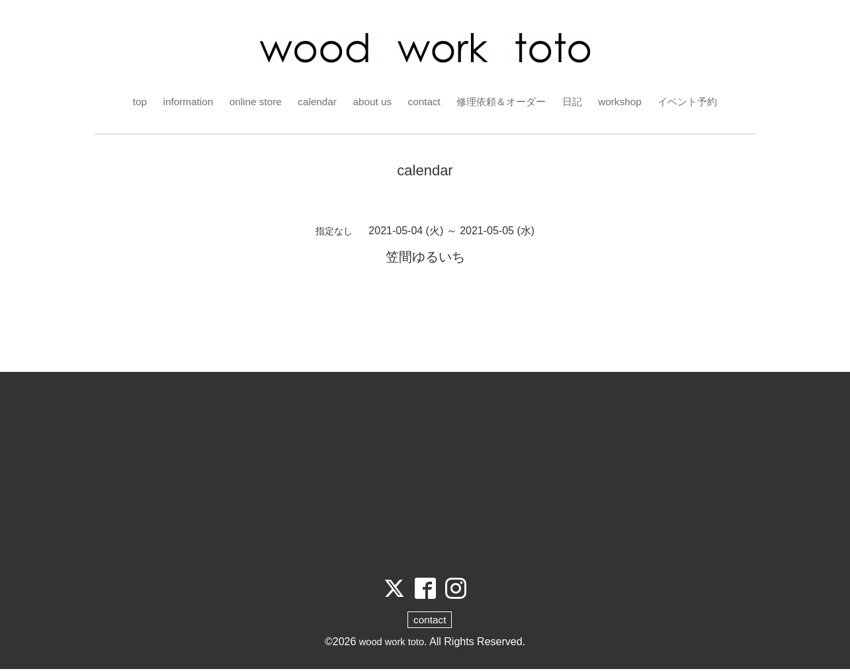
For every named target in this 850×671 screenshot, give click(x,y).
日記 (577, 101)
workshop (626, 101)
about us (368, 101)
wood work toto (391, 643)
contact (422, 101)
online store (247, 101)
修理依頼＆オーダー (502, 101)
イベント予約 (697, 101)
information (178, 101)
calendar (311, 101)
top (128, 101)
